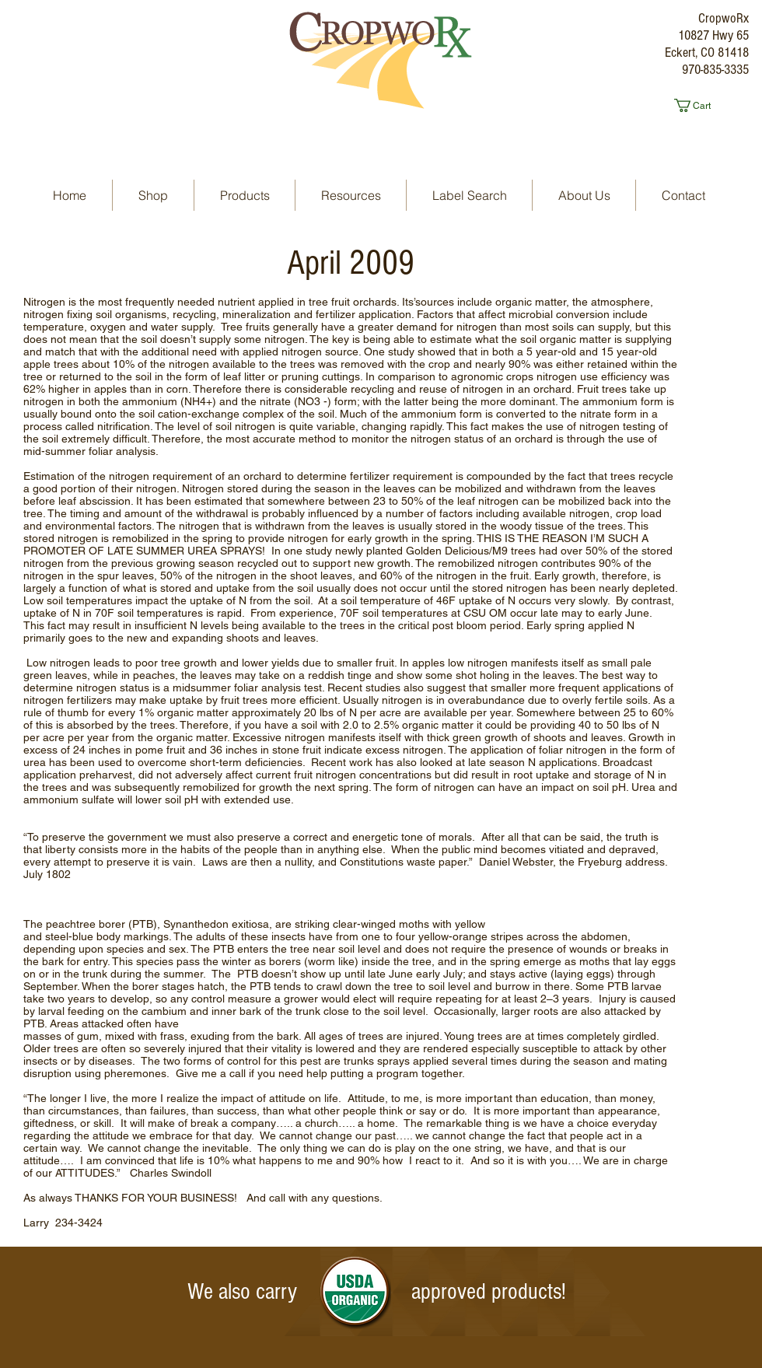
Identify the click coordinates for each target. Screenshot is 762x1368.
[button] (699, 105)
